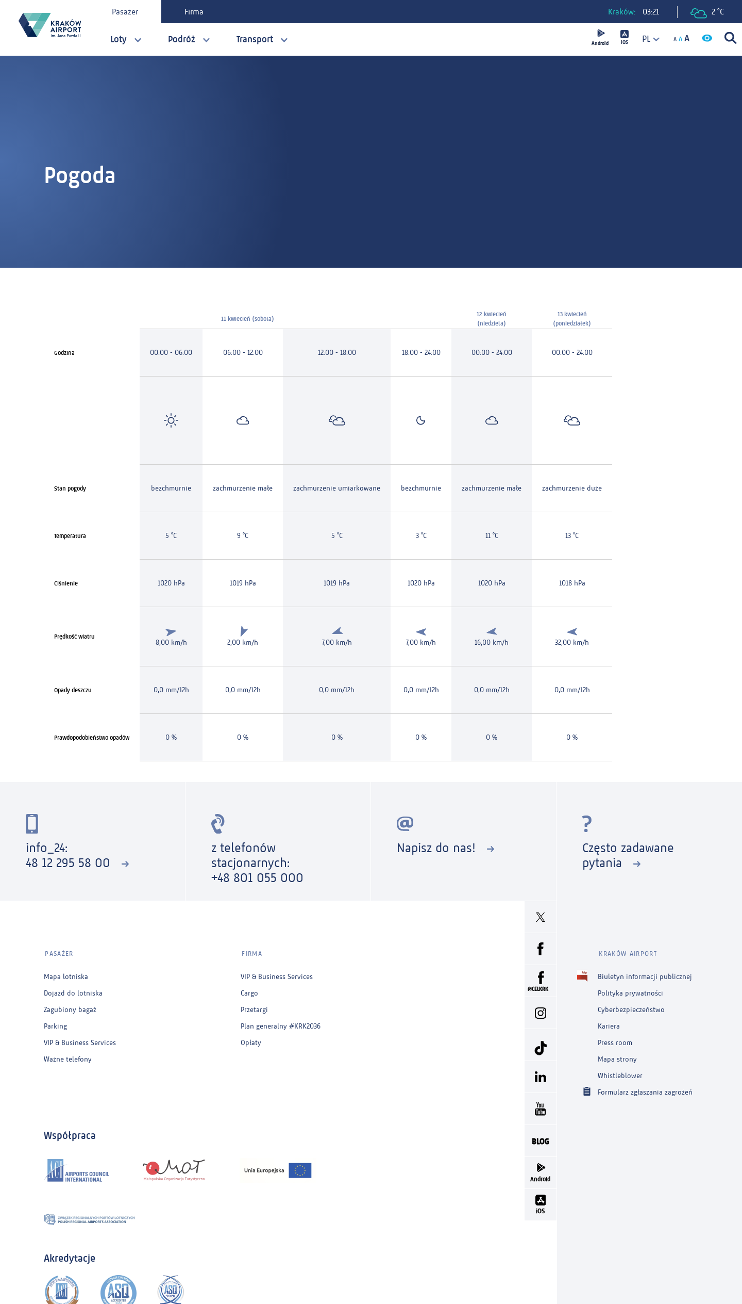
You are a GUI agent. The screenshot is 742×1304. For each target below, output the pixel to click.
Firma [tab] (195, 12)
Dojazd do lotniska (73, 990)
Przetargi (254, 1007)
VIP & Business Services (80, 1040)
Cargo (249, 990)
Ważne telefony (68, 1056)
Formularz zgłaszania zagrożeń (645, 1089)
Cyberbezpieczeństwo (631, 1007)
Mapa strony (617, 1056)
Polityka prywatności (630, 990)
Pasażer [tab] (126, 12)
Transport (255, 39)
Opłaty (251, 1040)
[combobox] (646, 39)
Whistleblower (620, 1073)
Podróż (181, 39)
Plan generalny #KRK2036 (281, 1023)
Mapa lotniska (66, 974)
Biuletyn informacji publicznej (645, 974)
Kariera (609, 1023)
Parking (55, 1023)
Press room (615, 1040)
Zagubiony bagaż (70, 1007)
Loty (118, 39)
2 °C (707, 13)
